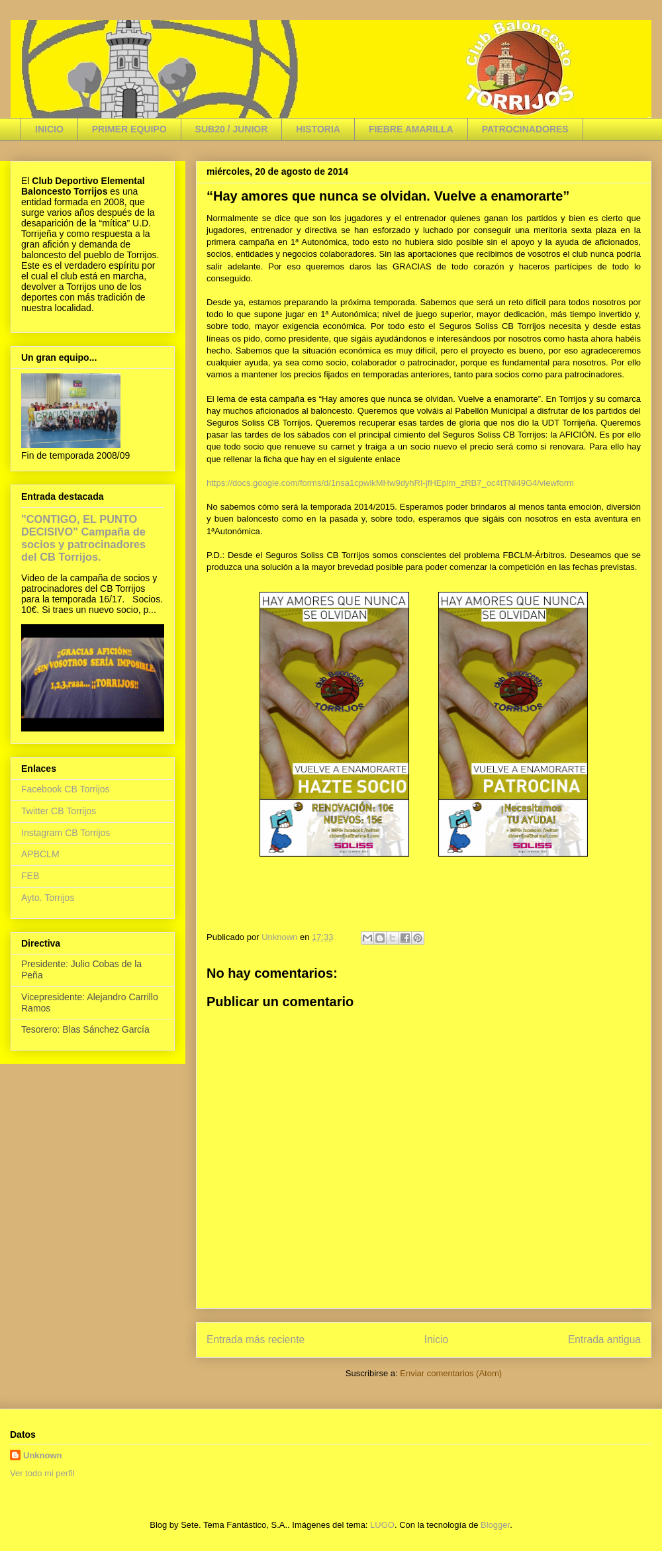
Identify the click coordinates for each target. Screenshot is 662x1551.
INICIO (49, 129)
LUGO (382, 1525)
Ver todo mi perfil (42, 1473)
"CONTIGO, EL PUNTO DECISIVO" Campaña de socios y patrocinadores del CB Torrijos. (83, 538)
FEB (30, 875)
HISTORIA (318, 129)
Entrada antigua (604, 1339)
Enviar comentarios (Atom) (451, 1373)
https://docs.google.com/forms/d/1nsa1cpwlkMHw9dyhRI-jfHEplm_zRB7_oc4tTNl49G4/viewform (390, 483)
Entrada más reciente (256, 1339)
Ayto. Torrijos (47, 897)
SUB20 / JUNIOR (231, 129)
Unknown (42, 1455)
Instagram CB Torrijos (65, 832)
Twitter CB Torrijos (58, 811)
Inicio (436, 1339)
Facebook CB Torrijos (65, 789)
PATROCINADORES (525, 129)
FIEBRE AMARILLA (411, 129)
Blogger (495, 1525)
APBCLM (40, 854)
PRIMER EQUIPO (129, 129)
